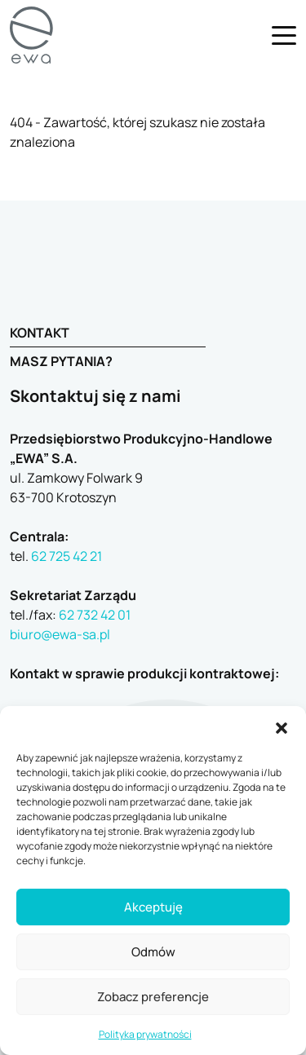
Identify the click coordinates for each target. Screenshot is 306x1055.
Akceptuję (153, 907)
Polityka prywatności (145, 1034)
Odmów (153, 951)
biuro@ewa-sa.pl (60, 634)
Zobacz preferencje (153, 996)
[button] (281, 726)
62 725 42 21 (66, 556)
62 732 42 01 (95, 615)
